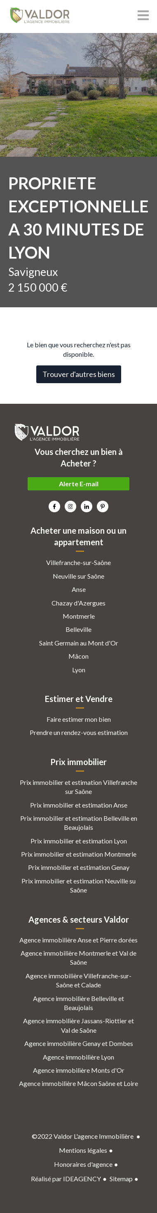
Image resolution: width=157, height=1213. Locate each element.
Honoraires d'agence (83, 1164)
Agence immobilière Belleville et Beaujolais (78, 1002)
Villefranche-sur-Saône (78, 562)
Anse (79, 589)
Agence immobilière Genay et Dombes (78, 1043)
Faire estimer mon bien (79, 719)
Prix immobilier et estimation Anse (78, 805)
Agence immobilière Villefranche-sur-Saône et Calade (78, 980)
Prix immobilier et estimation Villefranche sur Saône (78, 786)
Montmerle (79, 616)
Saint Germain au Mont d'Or (78, 643)
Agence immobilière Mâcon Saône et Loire (78, 1083)
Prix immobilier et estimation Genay (78, 867)
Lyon (78, 670)
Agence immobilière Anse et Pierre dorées (78, 940)
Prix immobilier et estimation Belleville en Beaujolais (78, 822)
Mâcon (78, 656)
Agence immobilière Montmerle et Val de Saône (78, 957)
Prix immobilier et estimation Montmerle (78, 854)
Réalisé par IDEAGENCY (66, 1178)
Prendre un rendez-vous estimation (79, 732)
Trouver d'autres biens (78, 374)
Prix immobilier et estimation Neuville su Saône (78, 885)
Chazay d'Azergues (78, 603)
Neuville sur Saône (78, 576)
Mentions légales (83, 1150)
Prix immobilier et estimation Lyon (78, 841)
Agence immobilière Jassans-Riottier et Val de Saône (78, 1025)
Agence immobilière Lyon (78, 1057)
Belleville (78, 629)
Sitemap (121, 1178)
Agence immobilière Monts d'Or (78, 1070)
